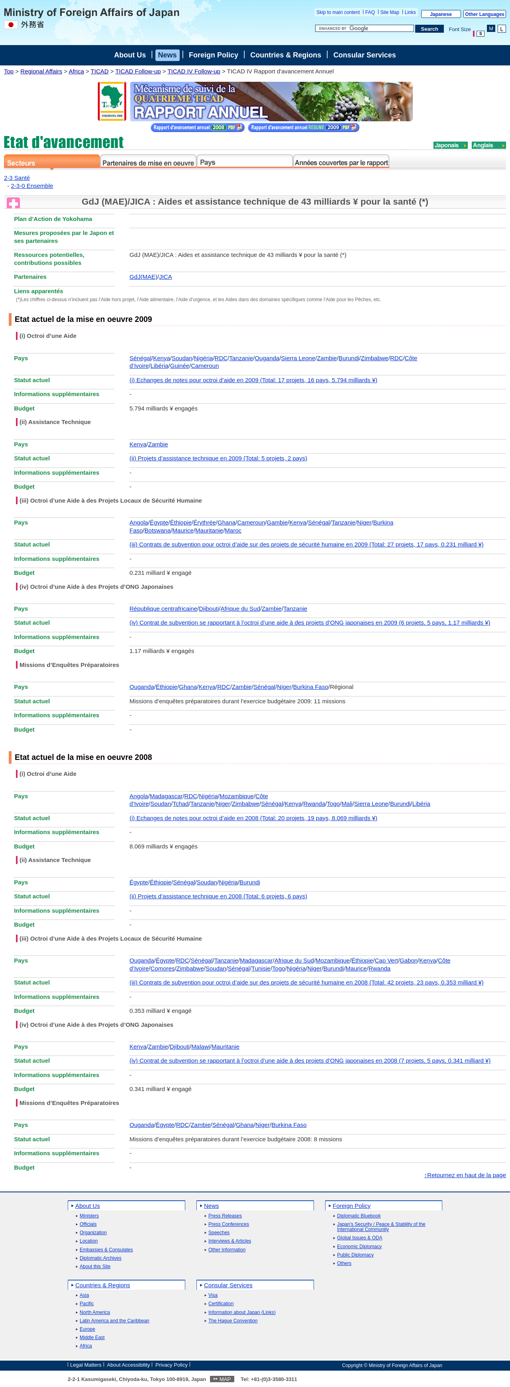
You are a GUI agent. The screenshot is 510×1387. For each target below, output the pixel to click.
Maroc (233, 530)
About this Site (95, 1266)
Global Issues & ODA (359, 1238)
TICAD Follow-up (138, 71)
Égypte (159, 522)
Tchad (180, 803)
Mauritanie (209, 530)
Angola (138, 522)
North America (95, 1312)
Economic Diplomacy (359, 1246)
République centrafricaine (163, 608)
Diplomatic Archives (101, 1258)
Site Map (390, 12)
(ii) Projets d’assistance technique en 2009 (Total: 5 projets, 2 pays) (218, 458)
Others (344, 1263)
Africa (76, 71)
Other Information (226, 1250)
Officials (88, 1224)
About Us (130, 55)
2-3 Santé (17, 177)
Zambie (327, 358)
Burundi (349, 358)
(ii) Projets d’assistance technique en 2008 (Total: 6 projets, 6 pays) (218, 896)
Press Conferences (228, 1224)
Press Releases (225, 1216)
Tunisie (261, 968)
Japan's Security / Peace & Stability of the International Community (381, 1227)
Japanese (441, 14)
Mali (347, 803)
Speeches (219, 1232)
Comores (163, 968)
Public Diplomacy (355, 1255)
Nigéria (203, 358)
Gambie (277, 522)
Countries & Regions (285, 55)
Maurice (183, 530)
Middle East (92, 1337)
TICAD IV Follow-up (193, 71)
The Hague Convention (232, 1321)
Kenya (161, 358)
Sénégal (140, 358)
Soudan (182, 358)
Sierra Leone (298, 358)
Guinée (179, 365)
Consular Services (364, 55)
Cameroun (205, 365)
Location (89, 1241)
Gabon (409, 960)
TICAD (100, 71)
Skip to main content (338, 12)
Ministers (89, 1216)
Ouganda (267, 358)
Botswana (158, 530)
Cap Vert (386, 960)
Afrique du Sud (240, 608)
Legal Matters (86, 1365)
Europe (87, 1329)
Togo (333, 803)
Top (9, 71)
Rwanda (314, 803)
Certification (220, 1303)
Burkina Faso (310, 686)
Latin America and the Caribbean (114, 1321)
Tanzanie (241, 358)
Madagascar (166, 796)
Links (410, 12)
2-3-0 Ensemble (32, 185)
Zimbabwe (374, 358)
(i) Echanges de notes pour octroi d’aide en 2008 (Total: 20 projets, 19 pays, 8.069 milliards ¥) (253, 818)
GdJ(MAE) (143, 276)
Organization (93, 1232)
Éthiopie (181, 522)
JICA (165, 276)
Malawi (200, 1046)
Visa (213, 1295)
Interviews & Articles (229, 1241)
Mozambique (237, 796)
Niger (364, 522)
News (167, 55)
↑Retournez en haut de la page (465, 1175)
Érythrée (204, 522)
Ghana (226, 522)
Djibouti (209, 608)
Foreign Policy (213, 55)
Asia (84, 1295)
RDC (221, 358)
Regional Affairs (41, 71)
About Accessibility (128, 1365)
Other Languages (484, 14)
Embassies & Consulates (106, 1250)
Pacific (87, 1303)
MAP (225, 1379)
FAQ (370, 12)
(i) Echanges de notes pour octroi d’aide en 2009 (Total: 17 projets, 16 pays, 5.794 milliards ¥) (253, 380)
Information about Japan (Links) (242, 1312)
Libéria (160, 365)
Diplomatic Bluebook (359, 1216)
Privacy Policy (171, 1365)
